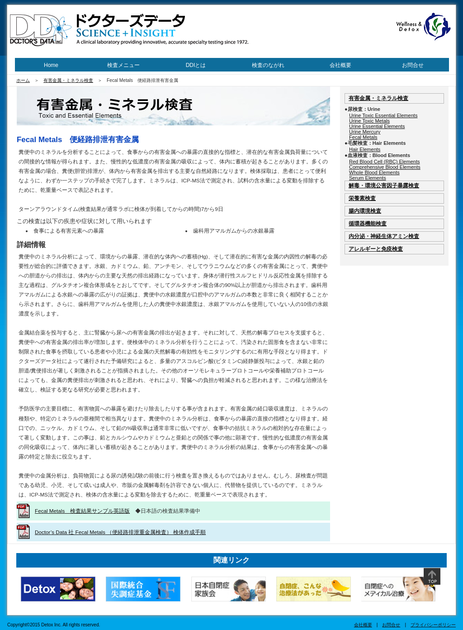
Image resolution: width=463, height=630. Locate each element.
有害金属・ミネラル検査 (68, 80)
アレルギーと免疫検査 (376, 249)
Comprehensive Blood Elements (384, 167)
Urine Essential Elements (377, 126)
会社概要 (340, 65)
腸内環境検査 (365, 211)
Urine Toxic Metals (369, 121)
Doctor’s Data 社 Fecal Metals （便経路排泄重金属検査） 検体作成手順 (120, 532)
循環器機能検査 (368, 223)
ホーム (23, 80)
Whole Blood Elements (374, 172)
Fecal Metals (363, 137)
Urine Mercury (364, 131)
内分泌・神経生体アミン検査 (384, 236)
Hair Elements (364, 149)
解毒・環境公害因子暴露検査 (384, 185)
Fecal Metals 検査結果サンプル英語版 (82, 511)
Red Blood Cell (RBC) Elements (384, 161)
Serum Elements (367, 178)
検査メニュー (123, 65)
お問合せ (413, 65)
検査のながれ (268, 65)
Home (51, 65)
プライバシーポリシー (433, 624)
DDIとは (196, 65)
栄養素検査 (362, 198)
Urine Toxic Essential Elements (383, 115)
